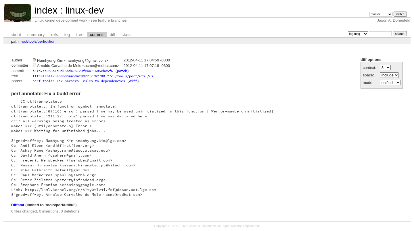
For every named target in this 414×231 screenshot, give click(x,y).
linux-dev (84, 10)
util (47, 41)
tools (32, 41)
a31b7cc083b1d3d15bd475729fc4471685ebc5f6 (72, 71)
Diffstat (17, 205)
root (24, 41)
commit (96, 34)
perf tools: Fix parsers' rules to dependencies (78, 81)
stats (126, 34)
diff (112, 34)
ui (52, 41)
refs (54, 34)
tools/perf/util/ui (135, 76)
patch (122, 71)
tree (79, 34)
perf (41, 41)
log (67, 34)
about (15, 34)
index (45, 10)
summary (36, 34)
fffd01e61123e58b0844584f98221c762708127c (72, 76)
